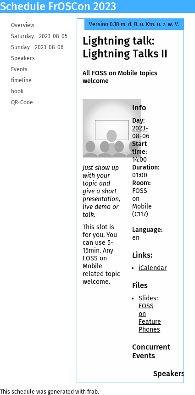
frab (92, 392)
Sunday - (37, 47)
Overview (22, 25)
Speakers (23, 58)
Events (19, 69)
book (17, 91)
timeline (21, 80)
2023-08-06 (140, 132)
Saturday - (39, 36)
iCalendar (153, 268)
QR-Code (22, 102)
